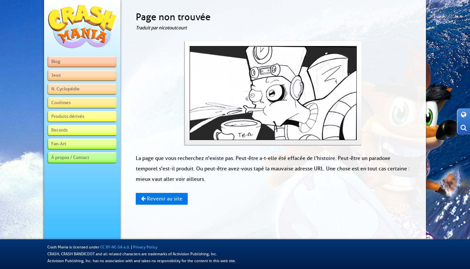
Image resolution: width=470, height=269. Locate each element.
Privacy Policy (145, 247)
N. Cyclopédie (65, 89)
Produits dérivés (67, 116)
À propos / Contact (70, 157)
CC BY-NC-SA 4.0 (114, 247)
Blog (55, 61)
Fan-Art (58, 144)
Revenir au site (161, 199)
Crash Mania (57, 247)
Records (59, 130)
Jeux (56, 75)
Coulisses (60, 102)
